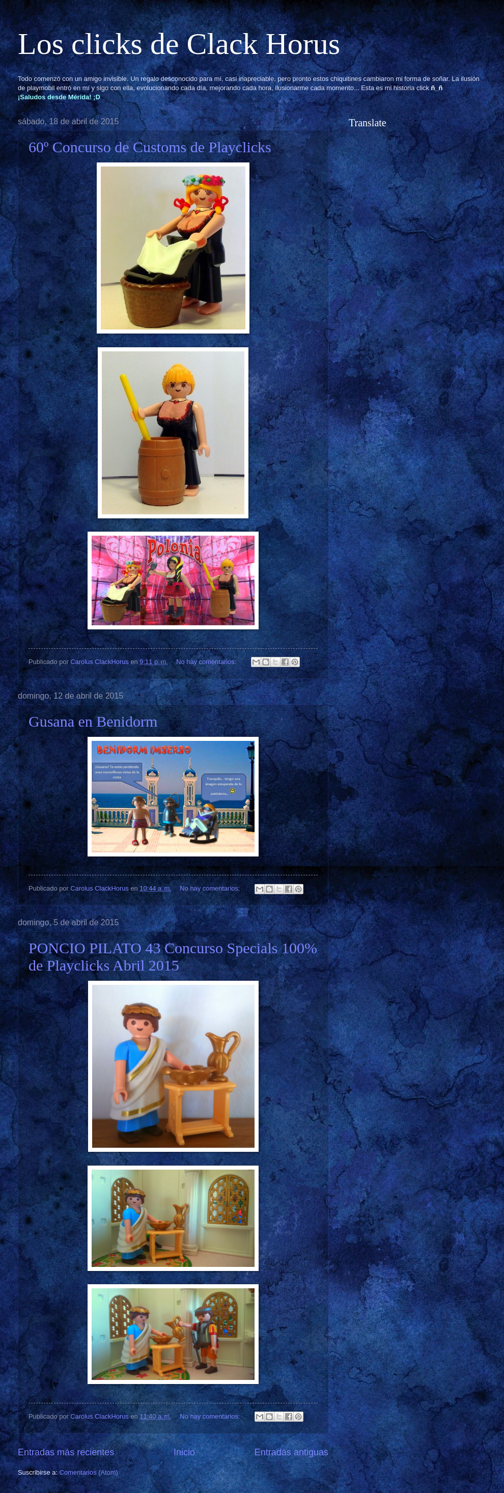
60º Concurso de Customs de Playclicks (150, 147)
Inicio (184, 1452)
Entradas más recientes (66, 1452)
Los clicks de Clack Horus (179, 44)
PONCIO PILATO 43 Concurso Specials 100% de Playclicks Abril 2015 (173, 956)
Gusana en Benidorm (93, 721)
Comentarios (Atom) (89, 1472)
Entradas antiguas (291, 1452)
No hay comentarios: (207, 662)
